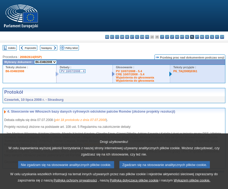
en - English (142, 37)
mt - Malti (182, 37)
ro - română (202, 37)
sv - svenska (222, 37)
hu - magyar (177, 37)
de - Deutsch (127, 37)
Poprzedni (30, 47)
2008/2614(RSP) (31, 57)
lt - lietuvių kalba (172, 37)
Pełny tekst (71, 47)
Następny (46, 47)
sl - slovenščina (212, 37)
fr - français (147, 37)
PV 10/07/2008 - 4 (72, 71)
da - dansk (122, 37)
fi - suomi (217, 37)
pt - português (197, 37)
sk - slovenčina (207, 37)
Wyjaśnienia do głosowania (135, 77)
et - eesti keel (132, 37)
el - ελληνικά (137, 37)
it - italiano (162, 37)
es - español (112, 37)
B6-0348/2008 (15, 71)
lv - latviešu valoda (167, 37)
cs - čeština (117, 37)
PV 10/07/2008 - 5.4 (129, 71)
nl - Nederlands (187, 37)
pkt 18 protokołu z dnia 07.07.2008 (80, 120)
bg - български (107, 37)
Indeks (12, 47)
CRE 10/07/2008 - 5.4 (130, 74)
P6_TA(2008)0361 (185, 71)
